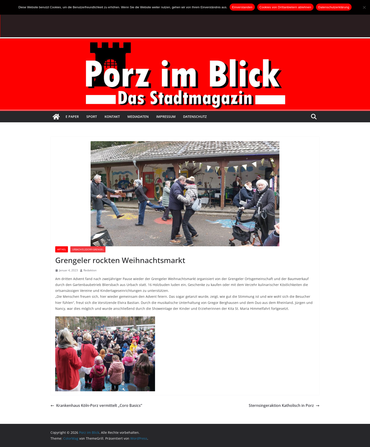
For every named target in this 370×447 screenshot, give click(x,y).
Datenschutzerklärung (333, 7)
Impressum (166, 116)
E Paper (72, 116)
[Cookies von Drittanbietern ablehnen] (364, 7)
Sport (91, 116)
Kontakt (112, 116)
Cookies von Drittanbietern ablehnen (285, 7)
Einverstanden (242, 7)
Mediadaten (138, 116)
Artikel (61, 249)
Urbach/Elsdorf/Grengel (88, 249)
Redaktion (90, 270)
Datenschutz (195, 116)
